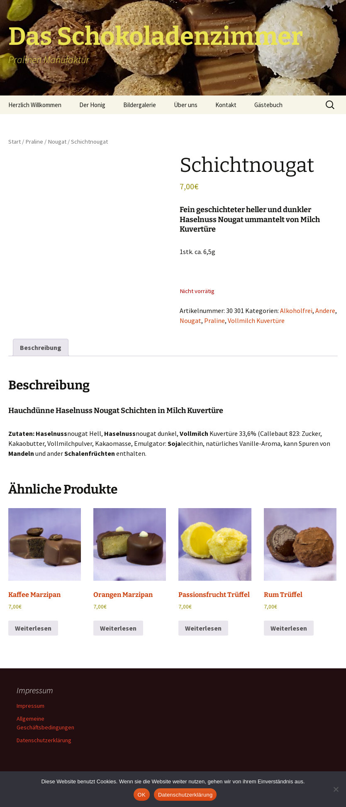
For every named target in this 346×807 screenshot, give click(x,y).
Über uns (185, 105)
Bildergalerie (139, 105)
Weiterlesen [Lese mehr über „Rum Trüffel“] (288, 628)
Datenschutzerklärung (44, 740)
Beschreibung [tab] (40, 347)
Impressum (30, 705)
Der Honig (92, 105)
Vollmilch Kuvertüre (256, 320)
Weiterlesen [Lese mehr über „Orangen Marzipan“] (118, 628)
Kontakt (225, 105)
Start (14, 141)
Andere (325, 310)
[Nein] (335, 789)
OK (142, 795)
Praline (34, 141)
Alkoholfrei (296, 310)
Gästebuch (268, 105)
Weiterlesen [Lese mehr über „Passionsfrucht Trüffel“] (203, 628)
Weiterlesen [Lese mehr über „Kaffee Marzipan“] (33, 628)
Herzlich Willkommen (34, 105)
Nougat (57, 141)
